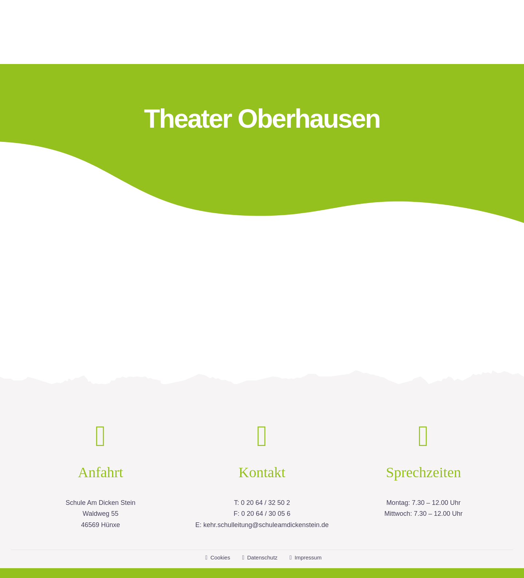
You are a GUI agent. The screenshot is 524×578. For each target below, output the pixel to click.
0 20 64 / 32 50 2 (265, 485)
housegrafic (349, 564)
